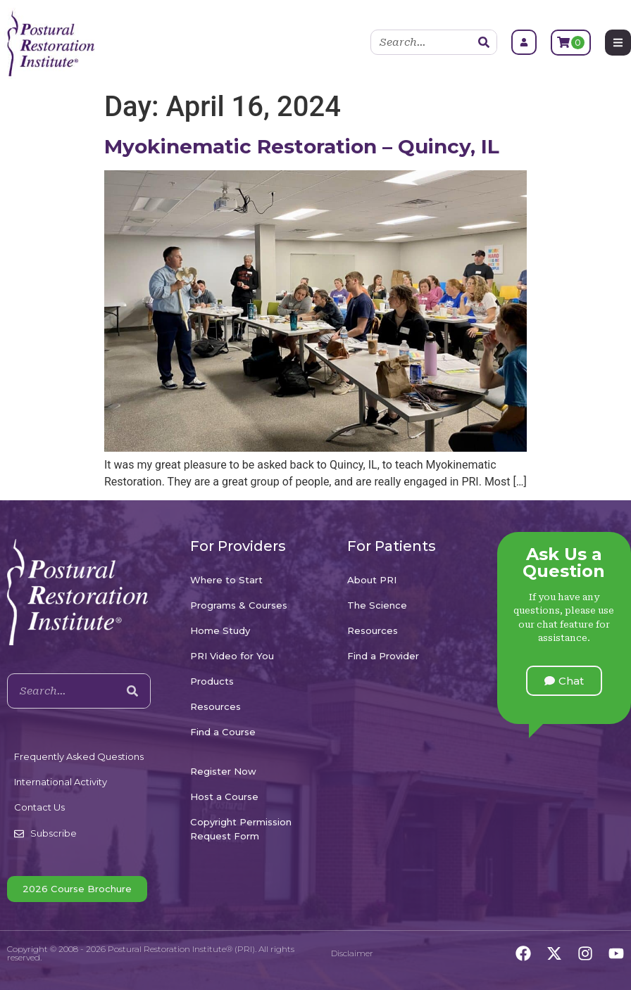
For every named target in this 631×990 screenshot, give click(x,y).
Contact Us (39, 807)
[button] (564, 681)
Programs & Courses (238, 605)
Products (212, 681)
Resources (215, 706)
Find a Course (223, 731)
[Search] (483, 42)
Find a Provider (383, 655)
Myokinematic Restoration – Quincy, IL (301, 146)
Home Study (220, 630)
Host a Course (224, 796)
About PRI (371, 579)
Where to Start (226, 579)
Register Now (223, 771)
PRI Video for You (232, 655)
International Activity (60, 781)
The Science (377, 605)
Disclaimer (352, 953)
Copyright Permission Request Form (241, 829)
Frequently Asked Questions (79, 756)
